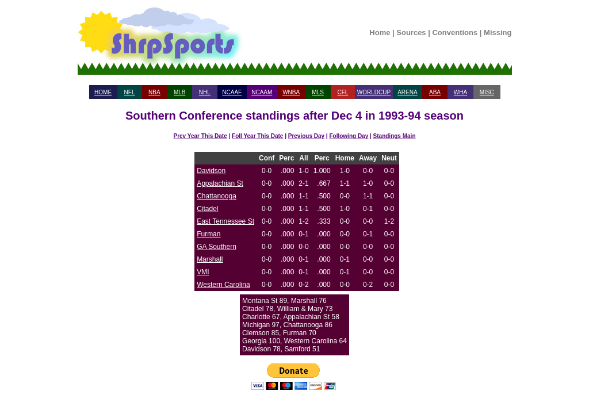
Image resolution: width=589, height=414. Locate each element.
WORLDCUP (374, 92)
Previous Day (306, 136)
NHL (205, 92)
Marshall (210, 259)
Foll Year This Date (257, 136)
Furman (208, 234)
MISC (487, 92)
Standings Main (394, 136)
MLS (318, 92)
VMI (203, 272)
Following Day (348, 136)
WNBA (291, 92)
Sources (411, 32)
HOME (103, 92)
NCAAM (261, 92)
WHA (460, 92)
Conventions (454, 32)
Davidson (211, 171)
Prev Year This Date (200, 136)
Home (379, 32)
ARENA (407, 92)
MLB (180, 92)
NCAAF (232, 92)
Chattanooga (216, 196)
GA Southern (216, 247)
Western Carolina (223, 285)
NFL (129, 92)
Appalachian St (220, 183)
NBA (154, 92)
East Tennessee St (225, 221)
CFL (342, 92)
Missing (497, 32)
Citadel (207, 209)
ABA (435, 92)
